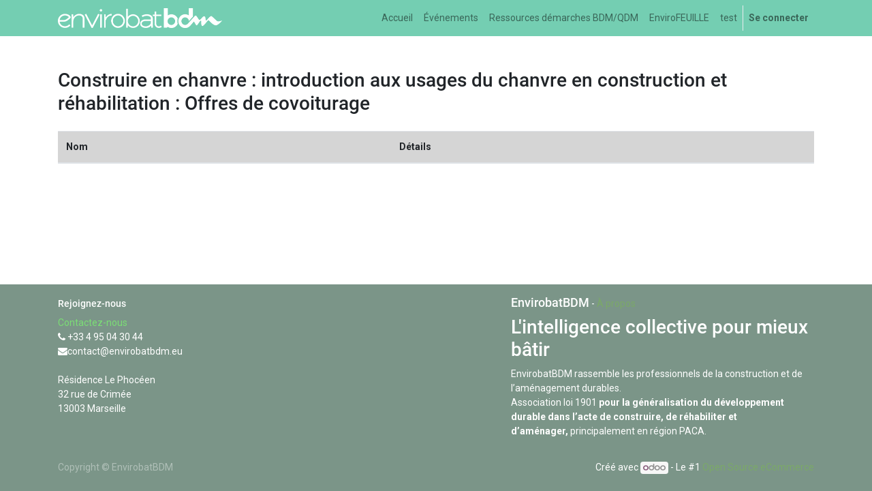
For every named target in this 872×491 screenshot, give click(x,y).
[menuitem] (397, 18)
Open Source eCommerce (758, 467)
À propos (616, 303)
